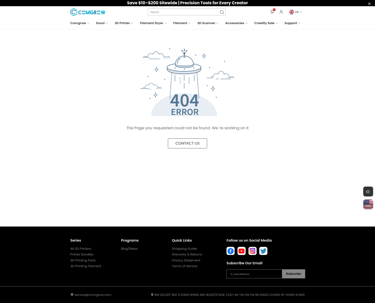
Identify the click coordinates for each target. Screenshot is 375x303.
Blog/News (129, 249)
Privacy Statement (186, 260)
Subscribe (293, 274)
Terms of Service (185, 266)
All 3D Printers (80, 249)
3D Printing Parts (83, 260)
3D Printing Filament (85, 266)
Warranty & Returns (187, 254)
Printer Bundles (82, 254)
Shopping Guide (184, 249)
